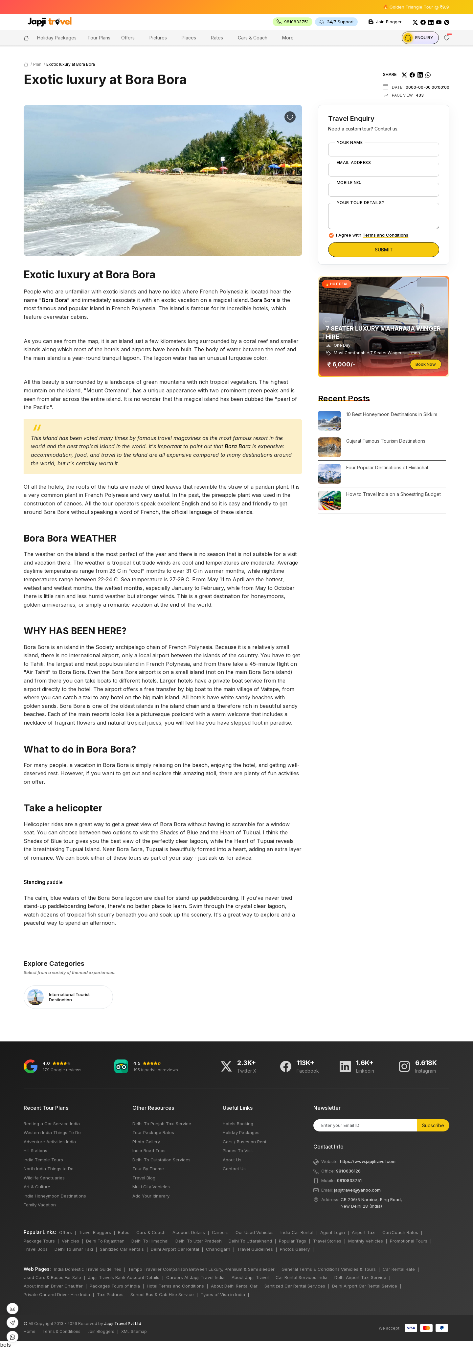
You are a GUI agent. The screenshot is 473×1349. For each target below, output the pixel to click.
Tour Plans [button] (98, 37)
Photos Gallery (295, 1249)
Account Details (188, 1232)
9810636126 (348, 1171)
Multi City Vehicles (151, 1186)
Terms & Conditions (61, 1331)
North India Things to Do (49, 1168)
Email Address (354, 162)
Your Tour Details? (360, 202)
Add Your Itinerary (150, 1195)
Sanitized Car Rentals (122, 1249)
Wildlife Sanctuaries (44, 1177)
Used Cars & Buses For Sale (52, 1277)
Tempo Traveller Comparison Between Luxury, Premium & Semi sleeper (201, 1269)
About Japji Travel (250, 1277)
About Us (232, 1159)
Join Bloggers (100, 1331)
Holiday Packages (241, 1132)
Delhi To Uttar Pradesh (198, 1241)
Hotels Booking (238, 1123)
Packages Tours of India (115, 1286)
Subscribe (433, 1125)
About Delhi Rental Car (234, 1286)
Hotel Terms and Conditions (175, 1286)
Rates (217, 37)
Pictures (158, 37)
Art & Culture (37, 1186)
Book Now (426, 364)
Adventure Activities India (50, 1141)
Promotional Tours (408, 1241)
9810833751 (349, 1180)
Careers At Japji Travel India (195, 1277)
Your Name (350, 142)
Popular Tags (292, 1241)
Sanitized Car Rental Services (294, 1286)
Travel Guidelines (255, 1249)
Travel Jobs (36, 1249)
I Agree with (372, 235)
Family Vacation (40, 1204)
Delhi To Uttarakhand (250, 1241)
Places (189, 37)
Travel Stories (327, 1241)
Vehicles (70, 1241)
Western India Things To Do (52, 1132)
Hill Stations (35, 1150)
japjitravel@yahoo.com (357, 1190)
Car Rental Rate (399, 1269)
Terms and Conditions (385, 235)
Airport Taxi (363, 1232)
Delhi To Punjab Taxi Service (161, 1123)
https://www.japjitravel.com (367, 1161)
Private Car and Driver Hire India (57, 1294)
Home (29, 1331)
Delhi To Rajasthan (105, 1241)
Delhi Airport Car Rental (175, 1249)
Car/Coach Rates (400, 1232)
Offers (128, 37)
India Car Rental (297, 1232)
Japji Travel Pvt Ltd (122, 1323)
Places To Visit (238, 1150)
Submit (384, 249)
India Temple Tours (43, 1159)
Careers (220, 1232)
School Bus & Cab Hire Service (162, 1294)
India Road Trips (149, 1150)
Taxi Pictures (110, 1294)
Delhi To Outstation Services (161, 1159)
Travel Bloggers (95, 1232)
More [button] (288, 37)
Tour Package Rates (153, 1132)
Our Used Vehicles (255, 1232)
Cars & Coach (252, 37)
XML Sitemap (134, 1331)
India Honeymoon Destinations (55, 1195)
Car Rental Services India (301, 1277)
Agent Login (332, 1232)
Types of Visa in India (223, 1294)
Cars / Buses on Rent (244, 1141)
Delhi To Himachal (150, 1241)
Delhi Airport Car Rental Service (364, 1286)
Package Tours (39, 1241)
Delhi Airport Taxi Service (360, 1277)
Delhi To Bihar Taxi (74, 1249)
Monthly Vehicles (365, 1241)
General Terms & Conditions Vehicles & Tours (329, 1269)
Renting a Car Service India (52, 1123)
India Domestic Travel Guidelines (87, 1269)
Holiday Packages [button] (57, 37)
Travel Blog (143, 1177)
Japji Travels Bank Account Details (123, 1277)
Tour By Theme (148, 1168)
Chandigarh (218, 1249)
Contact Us (234, 1168)
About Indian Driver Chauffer (53, 1286)
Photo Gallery (146, 1141)
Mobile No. (349, 182)
